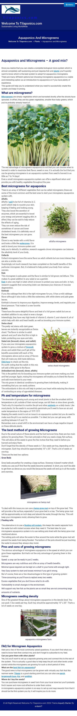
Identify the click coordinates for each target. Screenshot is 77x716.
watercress (25, 249)
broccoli (29, 352)
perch (62, 679)
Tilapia (17, 679)
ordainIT (38, 712)
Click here (5, 367)
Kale (3, 287)
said (11, 207)
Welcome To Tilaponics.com (21, 23)
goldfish (28, 682)
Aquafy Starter (64, 708)
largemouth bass (8, 682)
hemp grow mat (40, 514)
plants (56, 76)
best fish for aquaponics (24, 673)
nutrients (52, 411)
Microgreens (7, 102)
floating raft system (33, 531)
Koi (18, 682)
